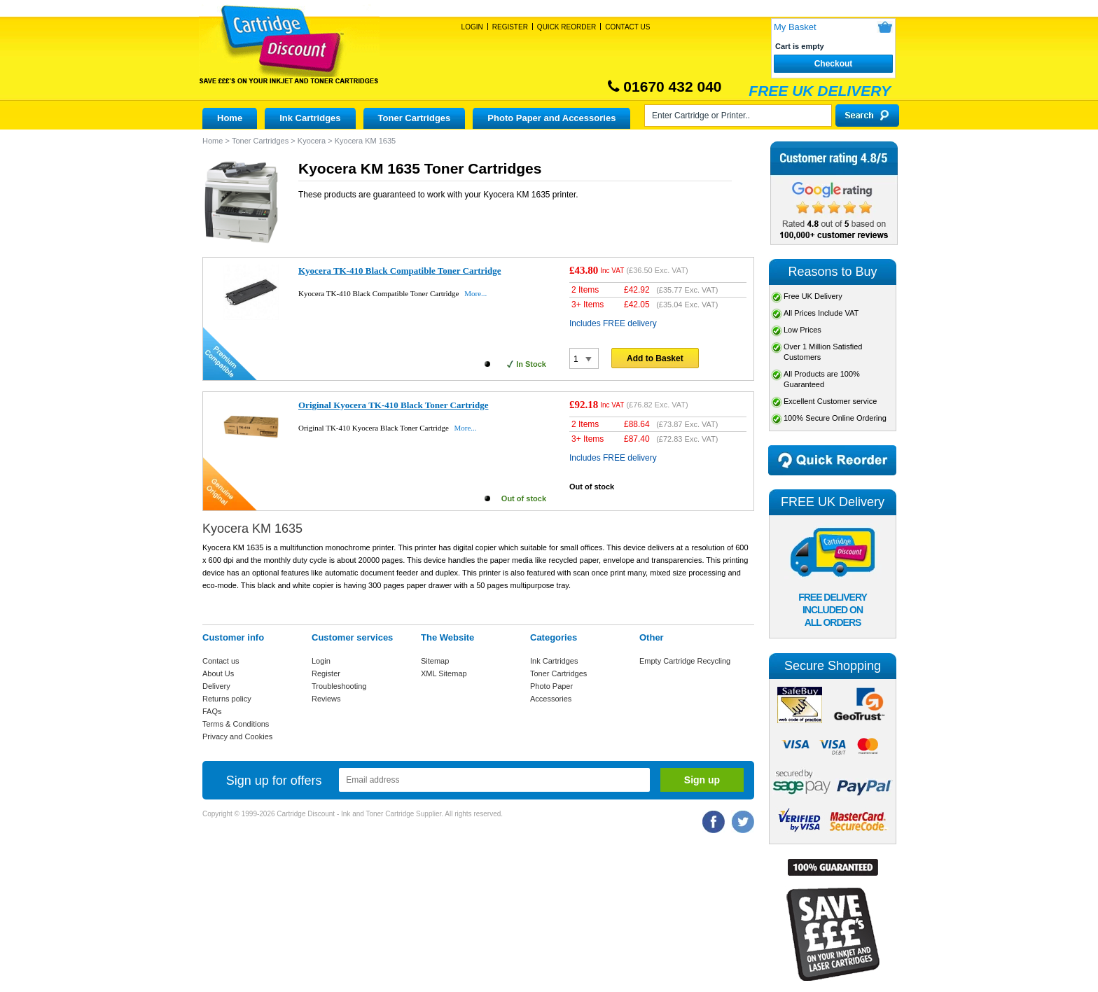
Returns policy (226, 698)
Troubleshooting (339, 686)
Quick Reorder (566, 27)
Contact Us (627, 27)
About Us (218, 673)
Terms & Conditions (235, 724)
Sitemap (435, 661)
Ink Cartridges (309, 118)
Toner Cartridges (414, 118)
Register (510, 27)
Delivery (216, 686)
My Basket (795, 27)
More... (475, 293)
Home (229, 118)
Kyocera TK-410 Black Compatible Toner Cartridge (399, 270)
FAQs (212, 711)
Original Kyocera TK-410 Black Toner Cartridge (393, 405)
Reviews (326, 698)
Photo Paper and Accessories (551, 118)
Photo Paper (551, 686)
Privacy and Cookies (237, 736)
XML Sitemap (444, 673)
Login (472, 27)
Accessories (550, 698)
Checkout (833, 64)
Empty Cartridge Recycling (684, 661)
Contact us (220, 661)
